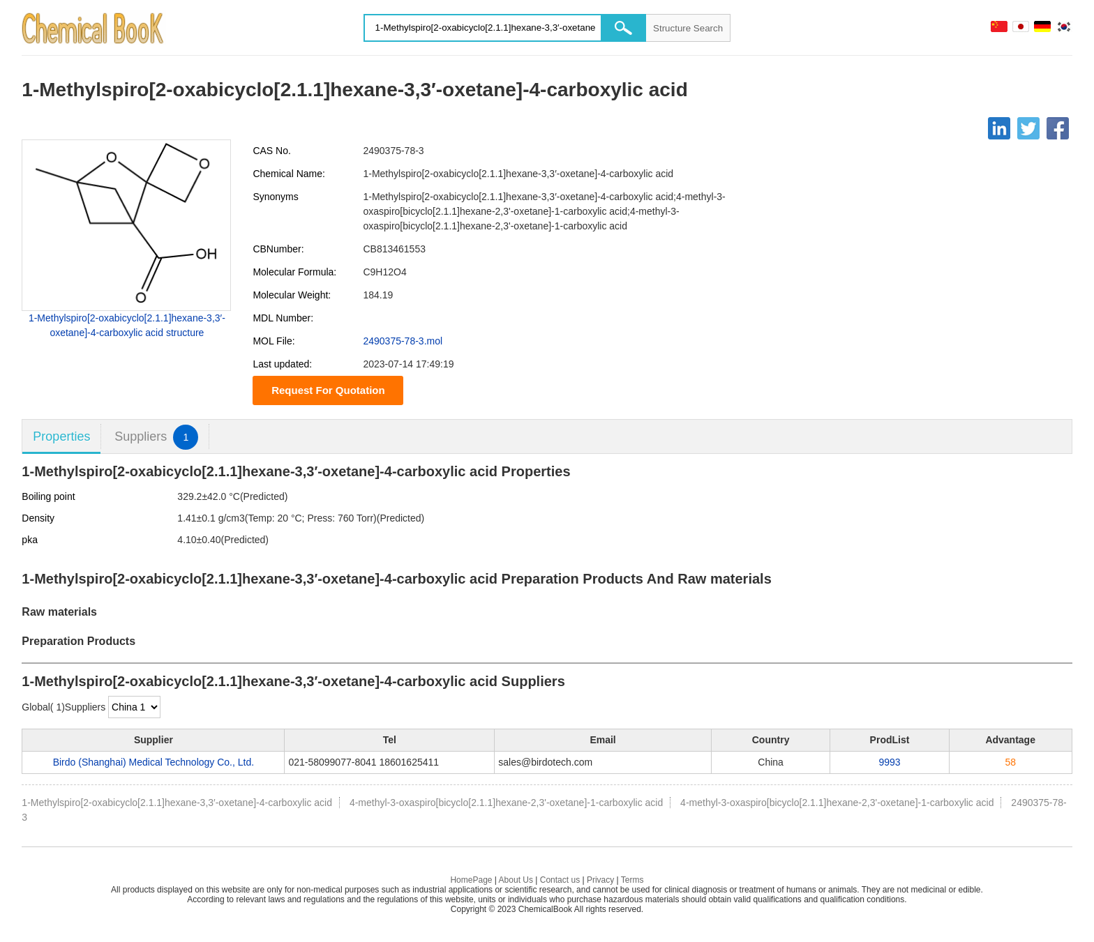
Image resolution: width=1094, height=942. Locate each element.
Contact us (560, 880)
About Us (516, 880)
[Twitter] (1028, 128)
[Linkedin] (999, 128)
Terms (632, 880)
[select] (134, 707)
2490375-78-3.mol (402, 341)
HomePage (471, 880)
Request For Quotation (328, 390)
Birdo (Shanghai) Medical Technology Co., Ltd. (153, 762)
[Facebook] (1058, 128)
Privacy (600, 880)
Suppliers (156, 437)
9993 (889, 762)
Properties (61, 436)
